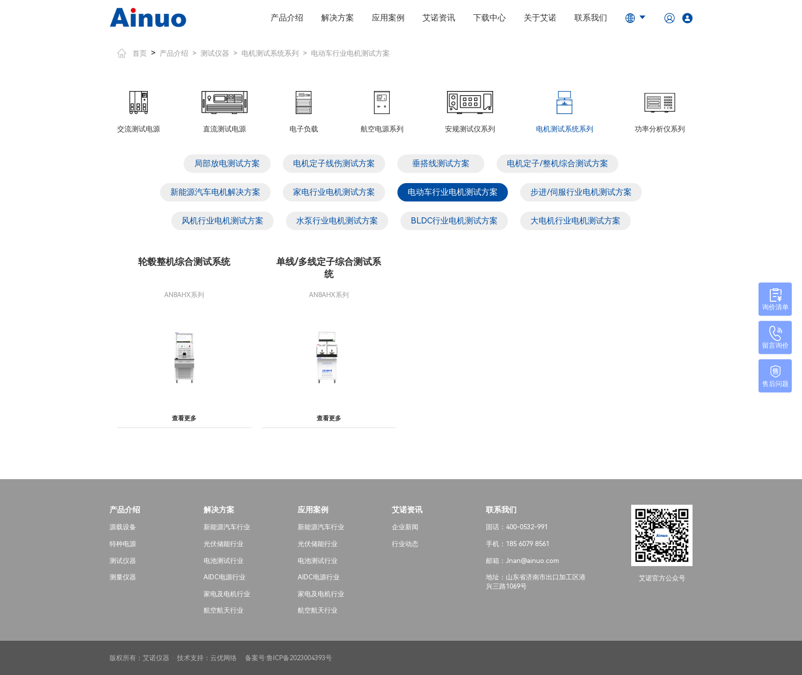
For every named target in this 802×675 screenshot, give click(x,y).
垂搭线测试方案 (441, 163)
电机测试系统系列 (270, 53)
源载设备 (122, 527)
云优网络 (223, 658)
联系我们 (590, 17)
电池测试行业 (223, 561)
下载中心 (489, 17)
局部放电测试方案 (227, 163)
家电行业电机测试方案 (334, 192)
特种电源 (122, 544)
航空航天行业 (223, 610)
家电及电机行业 (227, 594)
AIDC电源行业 (225, 577)
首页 (132, 53)
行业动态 (405, 544)
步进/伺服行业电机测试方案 (581, 192)
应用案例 (388, 17)
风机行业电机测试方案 (222, 221)
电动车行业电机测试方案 (350, 53)
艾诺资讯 (438, 17)
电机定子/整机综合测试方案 (557, 163)
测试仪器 (215, 53)
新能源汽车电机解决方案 (215, 192)
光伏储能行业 (223, 544)
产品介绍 (287, 17)
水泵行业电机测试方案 (337, 221)
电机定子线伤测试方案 (334, 163)
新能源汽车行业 (227, 527)
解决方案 (337, 17)
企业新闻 (405, 527)
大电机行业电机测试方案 (575, 221)
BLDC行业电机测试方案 (454, 221)
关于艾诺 (540, 17)
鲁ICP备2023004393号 (299, 658)
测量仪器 (122, 577)
